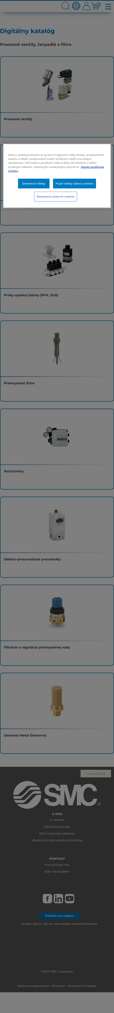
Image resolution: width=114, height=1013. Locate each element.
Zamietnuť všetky (33, 183)
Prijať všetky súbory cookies (74, 183)
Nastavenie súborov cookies (56, 196)
